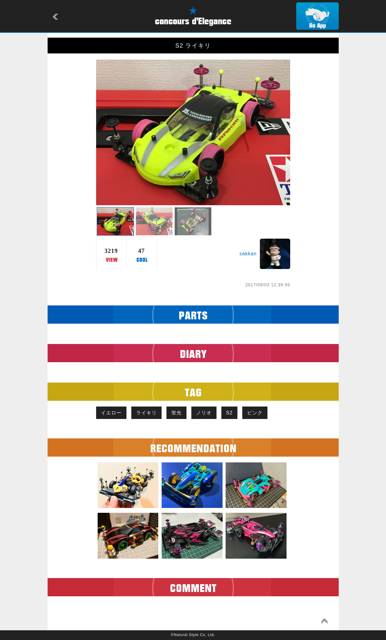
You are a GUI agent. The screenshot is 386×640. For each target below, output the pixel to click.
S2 (229, 412)
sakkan (248, 253)
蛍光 (176, 412)
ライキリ (146, 412)
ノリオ (204, 412)
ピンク (255, 412)
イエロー (111, 412)
